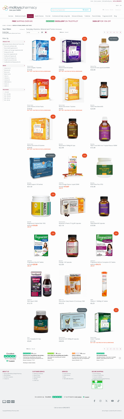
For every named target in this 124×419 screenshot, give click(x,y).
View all (66, 32)
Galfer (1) (6, 86)
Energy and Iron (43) (8, 52)
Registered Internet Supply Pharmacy (101, 378)
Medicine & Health (20, 16)
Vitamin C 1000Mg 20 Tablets (99, 301)
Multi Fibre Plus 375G (96, 184)
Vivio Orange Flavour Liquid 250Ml (69, 184)
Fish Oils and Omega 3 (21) (10, 58)
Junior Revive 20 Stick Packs (35, 106)
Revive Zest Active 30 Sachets (35, 145)
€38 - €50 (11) (7, 98)
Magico (107, 410)
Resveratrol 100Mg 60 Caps (67, 145)
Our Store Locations (8, 377)
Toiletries (87, 16)
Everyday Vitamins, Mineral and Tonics (11, 33)
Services (10, 16)
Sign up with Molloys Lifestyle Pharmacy (12, 373)
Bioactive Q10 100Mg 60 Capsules (69, 339)
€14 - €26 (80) (7, 94)
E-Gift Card (36, 380)
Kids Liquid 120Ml (32, 301)
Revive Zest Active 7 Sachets (67, 106)
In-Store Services (66, 373)
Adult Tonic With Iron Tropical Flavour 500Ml (103, 145)
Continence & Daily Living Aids (61, 16)
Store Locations (97, 1)
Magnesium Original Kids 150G (36, 223)
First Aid (47, 16)
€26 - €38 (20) (7, 96)
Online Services (66, 375)
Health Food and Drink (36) (10, 60)
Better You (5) (7, 74)
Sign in (117, 5)
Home (92, 1)
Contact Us (6, 378)
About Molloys (6, 375)
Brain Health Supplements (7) (10, 48)
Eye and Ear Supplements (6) (10, 54)
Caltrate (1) (6, 78)
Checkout (118, 10)
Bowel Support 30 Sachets (35, 184)
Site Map (35, 378)
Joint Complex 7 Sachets (34, 68)
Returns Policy (36, 375)
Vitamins (30, 16)
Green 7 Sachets (95, 339)
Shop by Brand (36, 377)
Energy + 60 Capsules (65, 262)
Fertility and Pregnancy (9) (10, 56)
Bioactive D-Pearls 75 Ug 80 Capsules (70, 223)
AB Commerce (118, 410)
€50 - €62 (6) (7, 100)
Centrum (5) (7, 80)
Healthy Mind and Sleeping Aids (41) (12, 62)
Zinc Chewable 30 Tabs (34, 339)
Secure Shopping (96, 373)
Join (121, 5)
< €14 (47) (6, 92)
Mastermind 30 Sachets (66, 68)
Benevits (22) (7, 70)
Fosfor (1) (6, 84)
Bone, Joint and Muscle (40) (10, 46)
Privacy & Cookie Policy (98, 375)
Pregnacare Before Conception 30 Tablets (102, 262)
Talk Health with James (107, 1)
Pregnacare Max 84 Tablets (35, 262)
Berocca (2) (6, 72)
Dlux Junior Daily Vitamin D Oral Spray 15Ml (72, 301)
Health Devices (39, 16)
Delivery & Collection (38, 373)
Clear (22, 29)
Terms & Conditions (97, 377)
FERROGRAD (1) (7, 82)
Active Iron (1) (7, 68)
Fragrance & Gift (107, 16)
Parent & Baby (96, 16)
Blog (115, 16)
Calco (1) (6, 76)
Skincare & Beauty (77, 16)
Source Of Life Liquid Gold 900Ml (100, 68)
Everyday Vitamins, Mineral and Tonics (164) (14, 44)
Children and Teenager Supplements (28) (13, 50)
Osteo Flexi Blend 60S (96, 106)
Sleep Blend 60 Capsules (97, 223)
